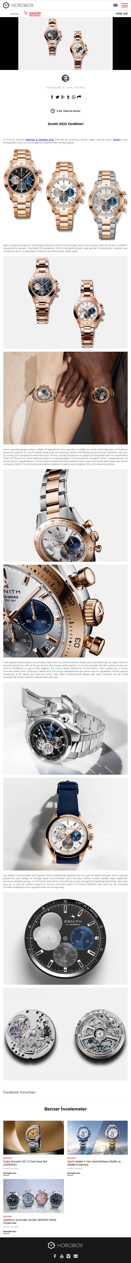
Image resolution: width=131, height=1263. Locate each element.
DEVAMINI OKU (9, 1173)
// (65, 87)
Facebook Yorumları (19, 1092)
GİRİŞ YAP (122, 13)
